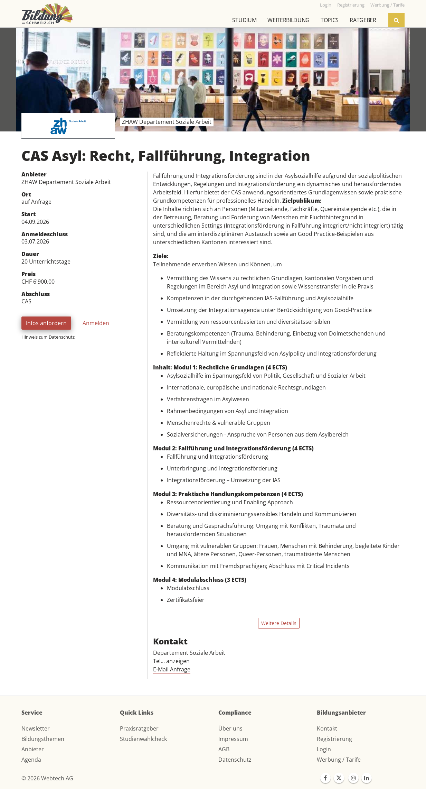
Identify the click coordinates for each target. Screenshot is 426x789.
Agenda (31, 759)
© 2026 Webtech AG (47, 778)
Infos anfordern (46, 323)
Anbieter (32, 749)
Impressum (233, 739)
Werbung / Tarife (339, 759)
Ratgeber (363, 20)
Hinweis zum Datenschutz (48, 337)
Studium (244, 20)
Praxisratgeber (139, 728)
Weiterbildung (288, 20)
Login (324, 749)
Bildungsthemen (42, 739)
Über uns (230, 728)
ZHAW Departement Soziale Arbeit (66, 182)
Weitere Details (278, 623)
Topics (330, 20)
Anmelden (96, 323)
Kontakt (327, 728)
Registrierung (334, 739)
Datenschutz (235, 759)
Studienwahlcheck (143, 739)
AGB (223, 749)
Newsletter (35, 728)
